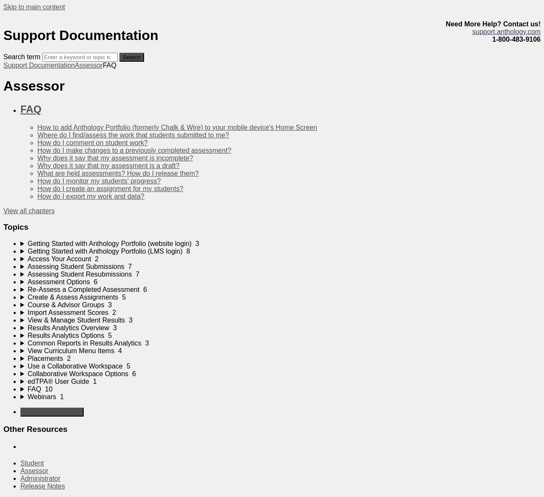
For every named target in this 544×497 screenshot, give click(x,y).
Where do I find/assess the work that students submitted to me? (133, 135)
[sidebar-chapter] (280, 244)
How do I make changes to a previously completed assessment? (134, 150)
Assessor (89, 65)
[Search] (80, 57)
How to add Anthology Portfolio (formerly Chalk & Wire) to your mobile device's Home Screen (177, 127)
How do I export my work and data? (90, 196)
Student (32, 463)
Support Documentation (39, 65)
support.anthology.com (506, 31)
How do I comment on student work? (92, 142)
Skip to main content (34, 7)
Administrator (40, 478)
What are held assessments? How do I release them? (118, 173)
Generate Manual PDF (52, 412)
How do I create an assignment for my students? (110, 188)
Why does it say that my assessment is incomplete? (115, 158)
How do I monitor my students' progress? (99, 181)
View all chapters (29, 210)
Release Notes (42, 486)
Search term (21, 56)
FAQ (30, 109)
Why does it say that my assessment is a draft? (108, 165)
